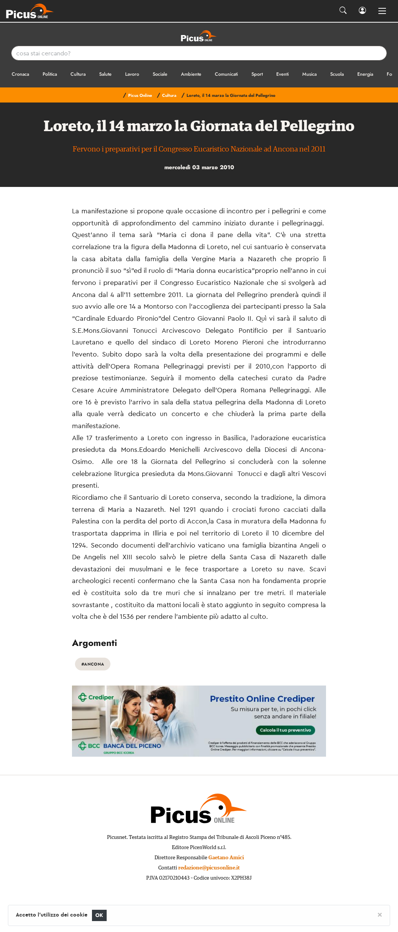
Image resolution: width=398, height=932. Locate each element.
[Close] (380, 914)
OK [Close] (99, 915)
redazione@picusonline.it (209, 868)
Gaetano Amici (226, 857)
